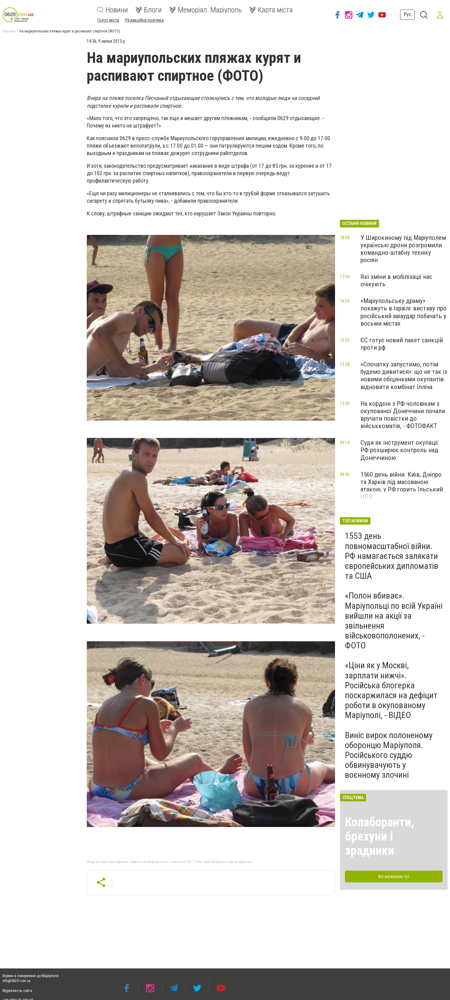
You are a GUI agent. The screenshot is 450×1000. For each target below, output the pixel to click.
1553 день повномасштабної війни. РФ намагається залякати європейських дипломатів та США (391, 556)
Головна (8, 31)
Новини (112, 10)
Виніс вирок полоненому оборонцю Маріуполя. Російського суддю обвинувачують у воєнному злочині (389, 755)
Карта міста (271, 10)
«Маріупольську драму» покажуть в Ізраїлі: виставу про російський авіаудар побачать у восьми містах (403, 312)
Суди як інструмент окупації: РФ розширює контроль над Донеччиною (399, 450)
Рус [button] (405, 14)
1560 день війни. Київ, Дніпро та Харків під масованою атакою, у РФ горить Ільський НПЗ (401, 485)
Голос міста (108, 20)
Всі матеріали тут (393, 876)
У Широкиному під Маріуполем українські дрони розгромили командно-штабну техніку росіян (403, 249)
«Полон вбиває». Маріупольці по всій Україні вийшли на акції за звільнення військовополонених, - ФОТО (394, 621)
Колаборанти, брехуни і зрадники (379, 836)
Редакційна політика (144, 20)
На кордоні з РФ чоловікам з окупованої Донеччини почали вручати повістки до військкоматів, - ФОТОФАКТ (402, 415)
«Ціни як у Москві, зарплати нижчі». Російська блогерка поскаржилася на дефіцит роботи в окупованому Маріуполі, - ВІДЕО (391, 690)
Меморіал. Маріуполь (205, 10)
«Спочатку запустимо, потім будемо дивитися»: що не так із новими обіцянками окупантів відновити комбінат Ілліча (403, 375)
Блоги (148, 10)
